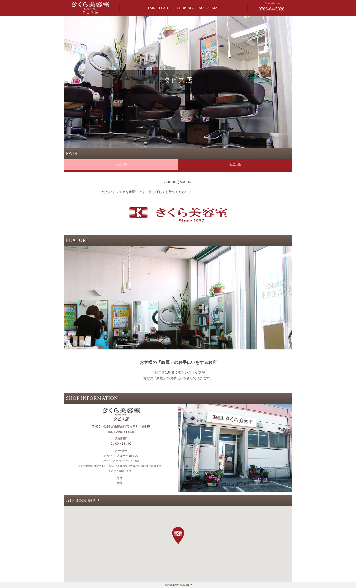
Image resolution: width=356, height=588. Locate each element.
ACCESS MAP (209, 8)
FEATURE (166, 8)
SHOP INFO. (186, 8)
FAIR (151, 8)
